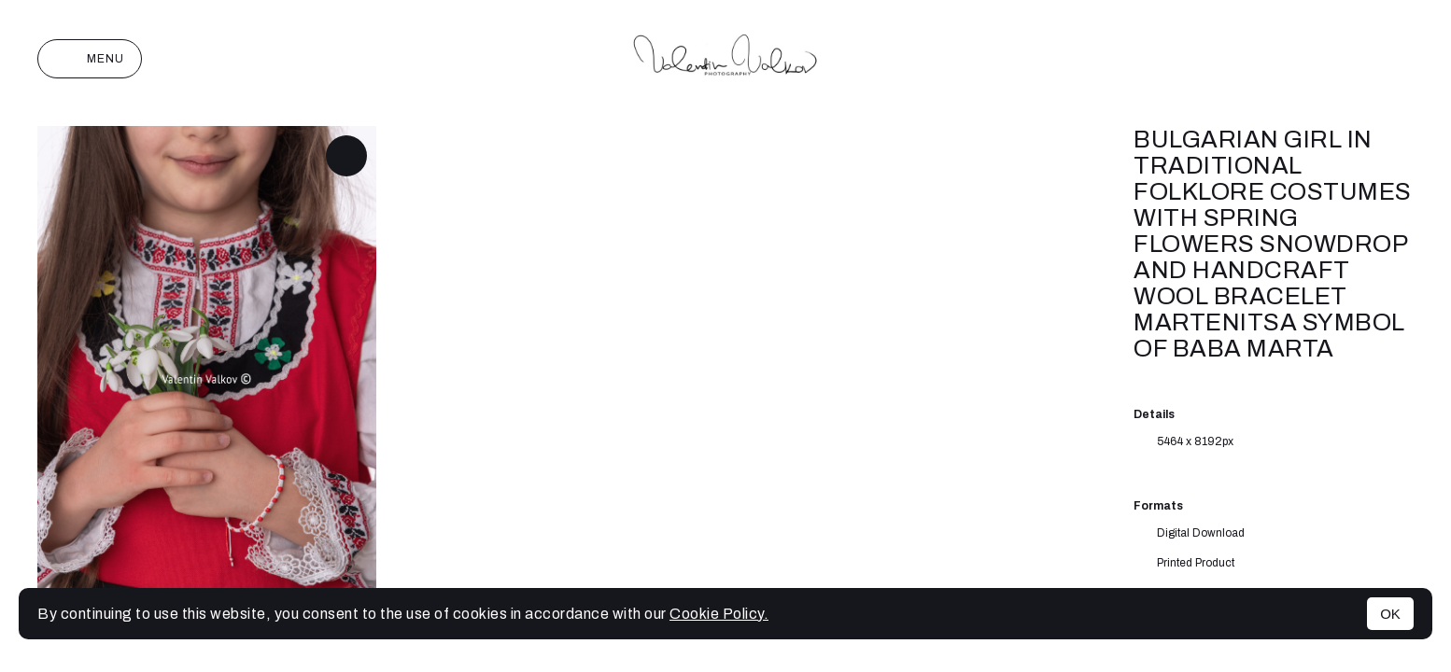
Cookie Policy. (718, 614)
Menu (89, 59)
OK (1390, 614)
